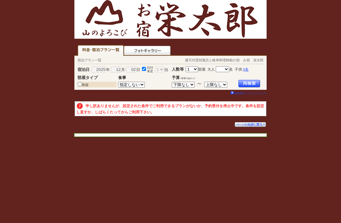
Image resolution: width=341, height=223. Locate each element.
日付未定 (150, 69)
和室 (85, 85)
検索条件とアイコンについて (249, 93)
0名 (246, 69)
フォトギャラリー (147, 50)
